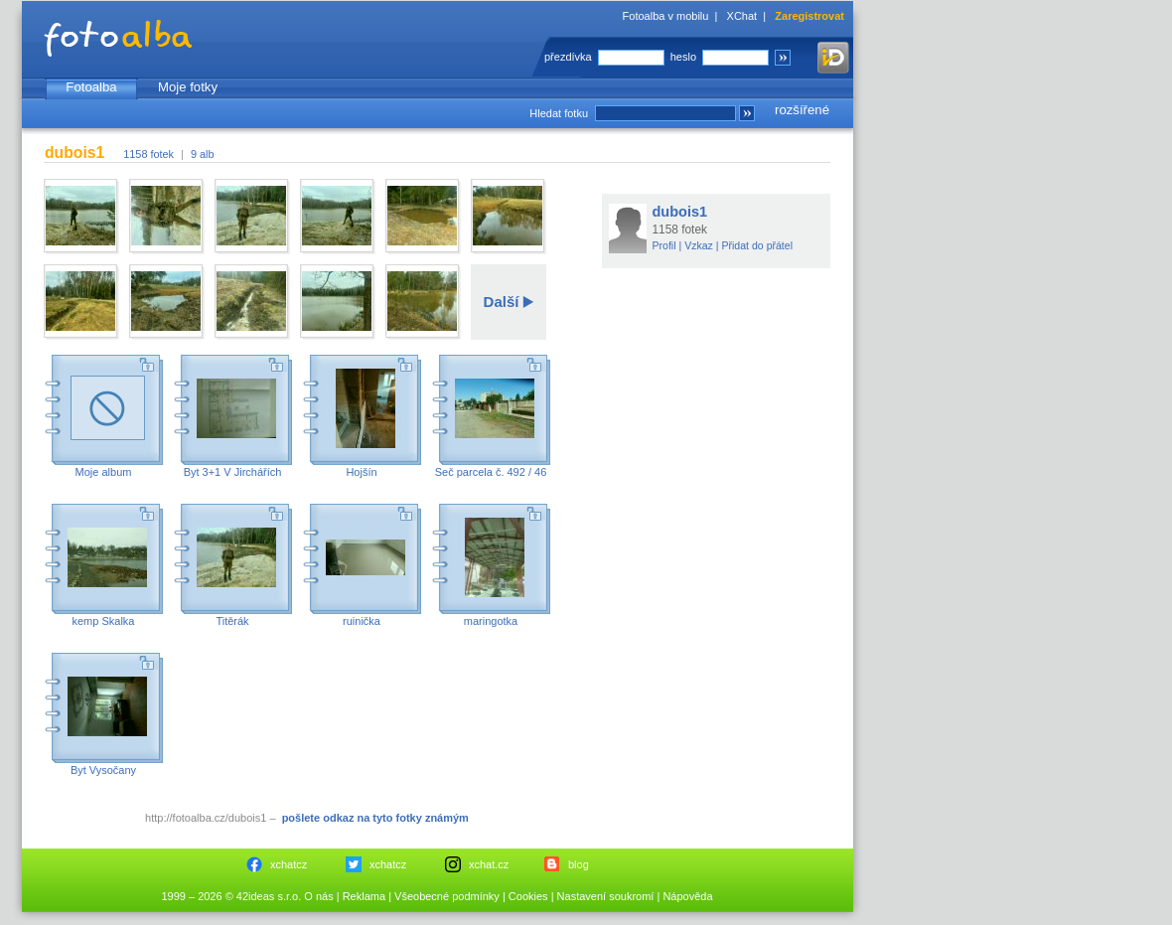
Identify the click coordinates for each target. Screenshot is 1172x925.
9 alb (203, 154)
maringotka (490, 621)
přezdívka (568, 57)
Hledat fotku (558, 113)
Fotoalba (91, 86)
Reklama (364, 896)
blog (578, 864)
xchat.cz (489, 864)
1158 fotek (148, 154)
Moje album (103, 472)
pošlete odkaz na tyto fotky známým (375, 818)
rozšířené (802, 109)
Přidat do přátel (757, 245)
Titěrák (232, 621)
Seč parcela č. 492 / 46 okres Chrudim (491, 478)
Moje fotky (188, 86)
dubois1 (680, 212)
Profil (664, 245)
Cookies (528, 896)
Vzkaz (698, 245)
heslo (683, 57)
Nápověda (687, 896)
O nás (318, 896)
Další (501, 301)
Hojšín (361, 472)
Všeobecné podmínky (447, 896)
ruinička (361, 621)
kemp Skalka (104, 621)
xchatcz (288, 864)
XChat (742, 16)
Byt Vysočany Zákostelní (103, 776)
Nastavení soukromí (606, 896)
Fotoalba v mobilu (666, 16)
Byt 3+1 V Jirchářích (233, 472)
